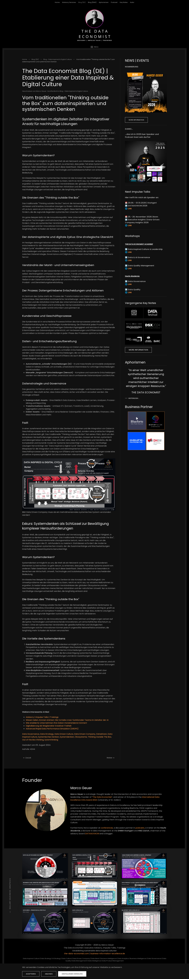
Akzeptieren (31, 974)
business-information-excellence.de (107, 953)
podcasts (139, 827)
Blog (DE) (82, 2)
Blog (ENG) (92, 2)
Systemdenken (67, 736)
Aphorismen (103, 2)
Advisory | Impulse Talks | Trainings (42, 717)
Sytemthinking (51, 739)
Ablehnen (49, 974)
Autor (132, 2)
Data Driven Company (84, 734)
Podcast (114, 2)
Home (57, 2)
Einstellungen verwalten (72, 974)
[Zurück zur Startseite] (94, 25)
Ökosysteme (81, 736)
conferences (107, 827)
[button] (94, 47)
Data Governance (30, 734)
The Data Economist (102, 797)
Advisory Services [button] (69, 2)
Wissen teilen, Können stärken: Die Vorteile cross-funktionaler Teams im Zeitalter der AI (67, 720)
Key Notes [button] (124, 2)
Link (130, 208)
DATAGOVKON (92, 833)
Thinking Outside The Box (99, 736)
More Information (136, 120)
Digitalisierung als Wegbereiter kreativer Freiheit (48, 725)
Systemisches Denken (48, 736)
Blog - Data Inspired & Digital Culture (74, 91)
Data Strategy (47, 734)
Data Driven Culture (63, 734)
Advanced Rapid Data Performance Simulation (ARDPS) (52, 728)
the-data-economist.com (76, 953)
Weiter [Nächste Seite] (110, 758)
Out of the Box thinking (33, 739)
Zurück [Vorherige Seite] (27, 758)
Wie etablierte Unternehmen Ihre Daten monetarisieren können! (56, 723)
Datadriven (101, 734)
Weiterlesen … (134, 398)
